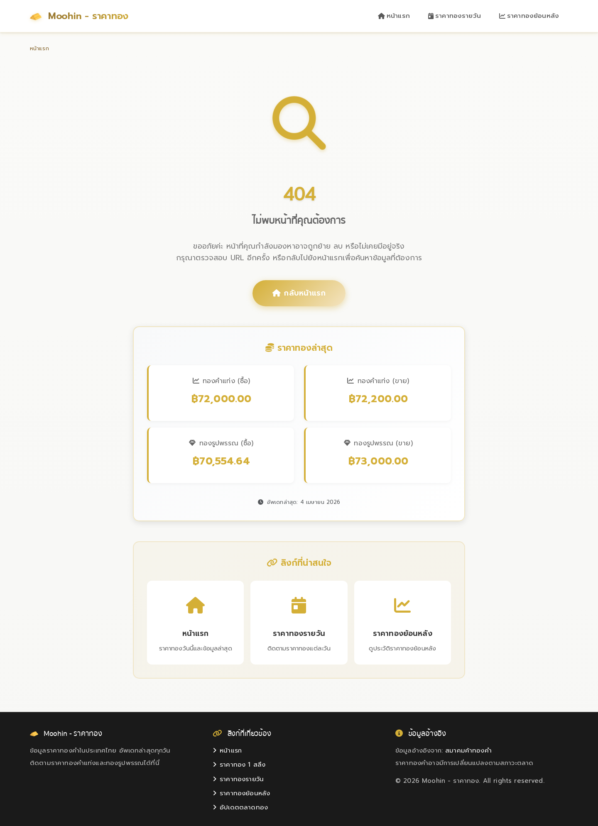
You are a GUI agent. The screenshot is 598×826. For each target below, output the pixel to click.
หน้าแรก (394, 15)
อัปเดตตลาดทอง (240, 807)
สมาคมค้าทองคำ (468, 750)
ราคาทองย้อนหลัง (529, 15)
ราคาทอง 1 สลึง (239, 764)
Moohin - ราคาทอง (79, 16)
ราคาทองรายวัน (454, 15)
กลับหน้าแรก (299, 293)
